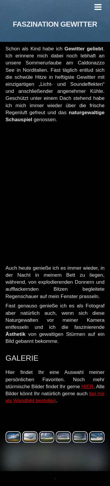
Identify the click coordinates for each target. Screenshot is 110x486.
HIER (87, 386)
